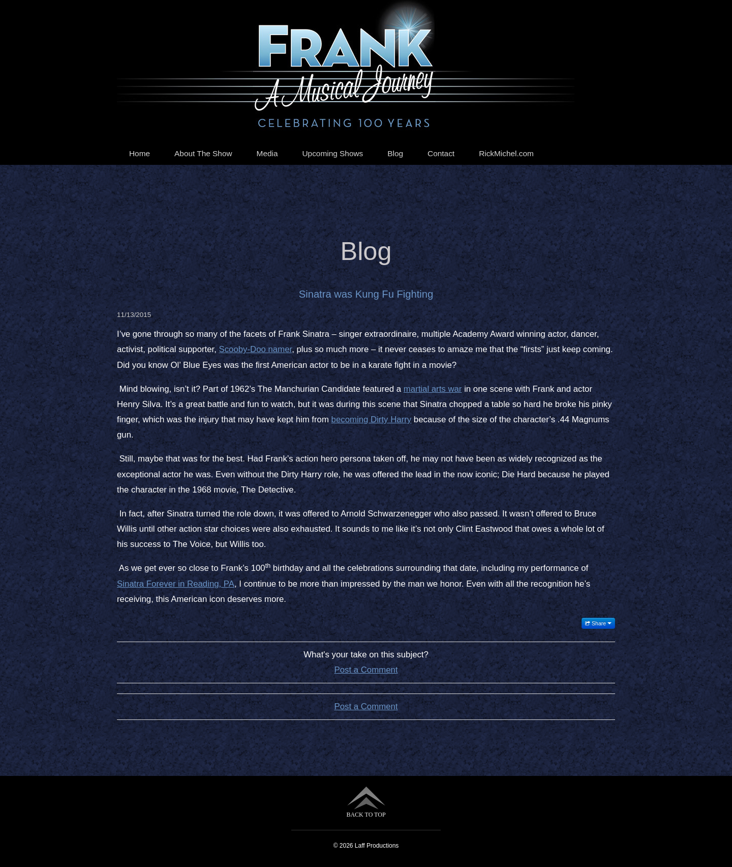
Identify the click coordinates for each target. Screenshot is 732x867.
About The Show (203, 153)
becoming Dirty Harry (371, 419)
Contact (441, 153)
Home (139, 153)
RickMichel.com (506, 153)
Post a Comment (366, 670)
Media (267, 153)
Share (598, 623)
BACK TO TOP (365, 802)
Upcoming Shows (332, 153)
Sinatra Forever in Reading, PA (175, 584)
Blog (395, 153)
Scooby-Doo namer (255, 349)
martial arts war (433, 389)
